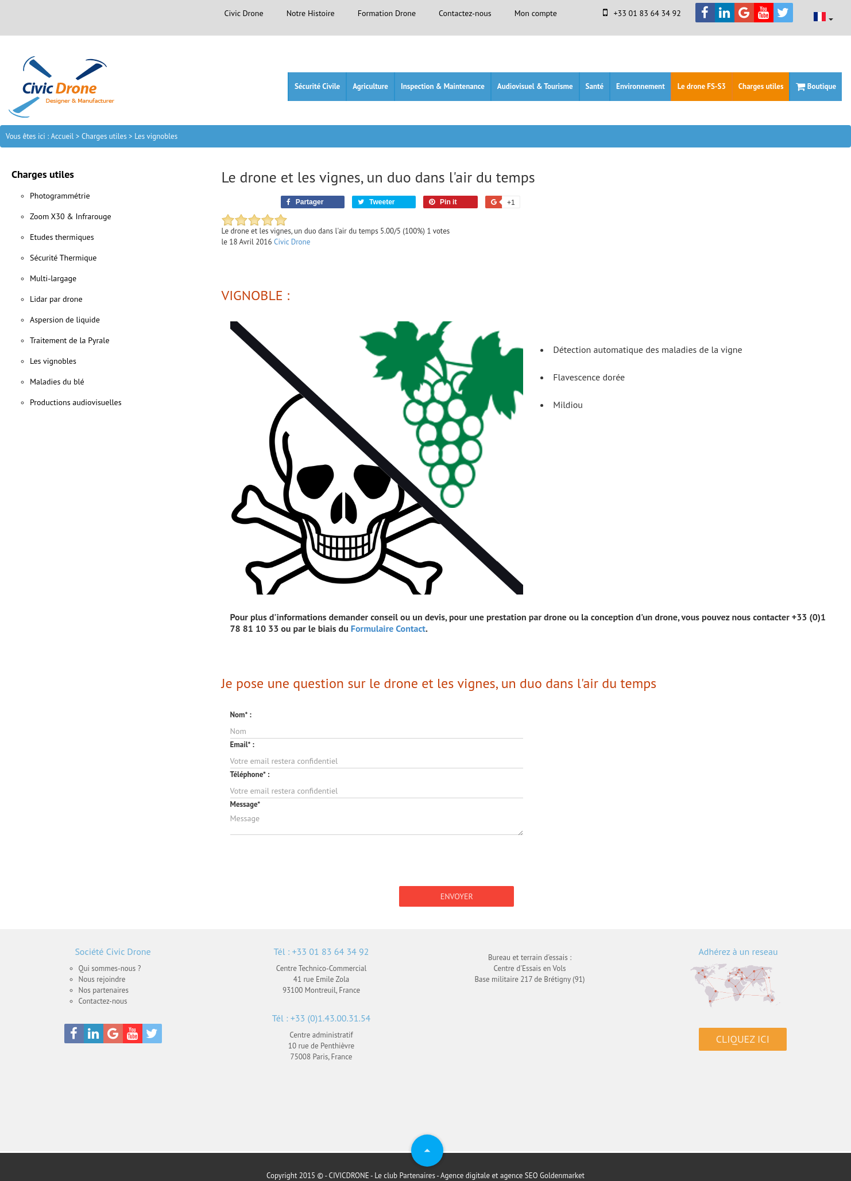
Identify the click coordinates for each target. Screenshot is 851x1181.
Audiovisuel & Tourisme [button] (535, 86)
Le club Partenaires (404, 1175)
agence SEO (519, 1175)
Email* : (242, 744)
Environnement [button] (640, 86)
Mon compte (536, 13)
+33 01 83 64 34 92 (642, 12)
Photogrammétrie (60, 196)
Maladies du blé (57, 381)
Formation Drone (387, 13)
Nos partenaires (104, 990)
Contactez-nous (465, 13)
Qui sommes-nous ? (110, 968)
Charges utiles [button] (761, 86)
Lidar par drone (56, 299)
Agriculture (370, 86)
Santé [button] (595, 86)
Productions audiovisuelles (76, 402)
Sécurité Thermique (63, 257)
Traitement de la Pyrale (70, 340)
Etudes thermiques (62, 237)
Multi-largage (53, 278)
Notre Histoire (311, 13)
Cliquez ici (742, 1039)
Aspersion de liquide (65, 319)
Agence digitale (465, 1175)
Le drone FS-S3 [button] (702, 86)
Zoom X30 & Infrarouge (70, 216)
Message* (245, 804)
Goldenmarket (562, 1175)
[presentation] (317, 858)
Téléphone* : (250, 774)
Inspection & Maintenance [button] (443, 86)
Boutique (816, 86)
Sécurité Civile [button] (317, 86)
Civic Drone (243, 13)
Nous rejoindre (102, 979)
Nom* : (241, 715)
